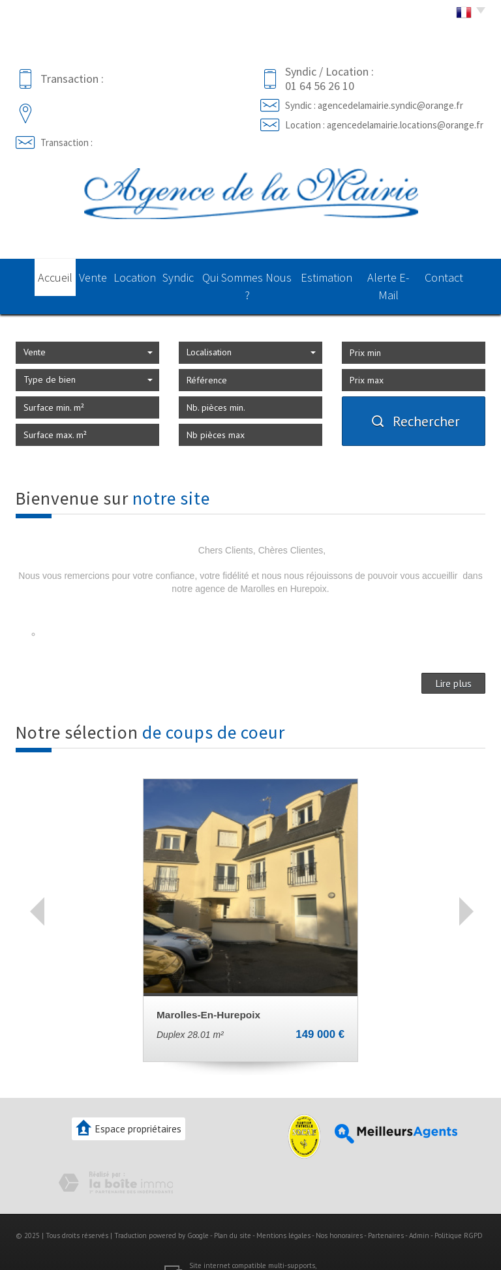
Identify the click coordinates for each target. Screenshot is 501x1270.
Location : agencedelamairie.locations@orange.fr (384, 125)
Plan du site (232, 1213)
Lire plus (453, 661)
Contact (459, 275)
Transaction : (66, 142)
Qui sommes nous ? (257, 275)
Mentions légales (283, 1213)
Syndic (185, 275)
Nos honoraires (339, 1213)
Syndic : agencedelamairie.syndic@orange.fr (374, 105)
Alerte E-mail (400, 275)
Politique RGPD (458, 1213)
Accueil (40, 275)
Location (134, 275)
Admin (419, 1213)
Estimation (336, 275)
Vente (86, 275)
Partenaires (386, 1213)
